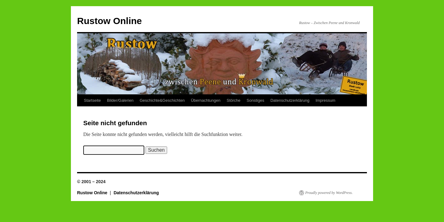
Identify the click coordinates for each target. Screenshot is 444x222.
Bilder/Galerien (120, 100)
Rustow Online (109, 21)
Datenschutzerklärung (289, 100)
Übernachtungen (205, 100)
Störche (233, 100)
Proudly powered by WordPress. (329, 193)
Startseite (92, 100)
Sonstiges (255, 100)
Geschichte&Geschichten (162, 100)
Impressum (325, 100)
